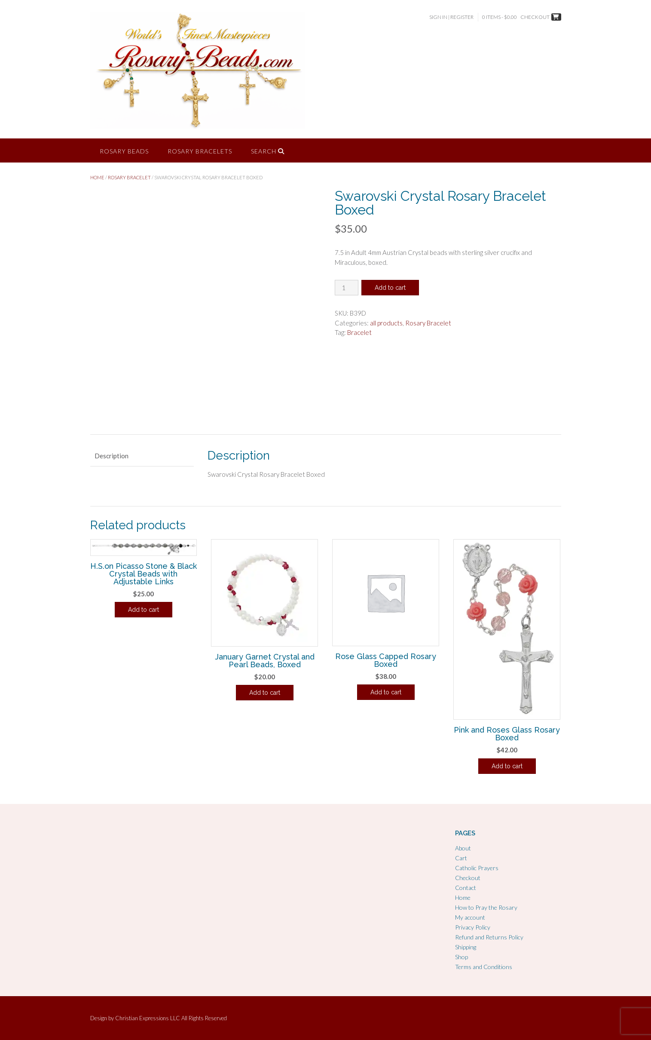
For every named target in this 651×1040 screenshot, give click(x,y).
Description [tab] (111, 456)
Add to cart (390, 287)
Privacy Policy (472, 927)
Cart (461, 858)
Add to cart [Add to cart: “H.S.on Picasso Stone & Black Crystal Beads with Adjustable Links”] (143, 609)
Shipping (465, 947)
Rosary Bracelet (129, 177)
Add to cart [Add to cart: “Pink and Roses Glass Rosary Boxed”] (507, 766)
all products (386, 323)
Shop (461, 956)
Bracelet (359, 332)
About (463, 848)
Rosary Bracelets (200, 151)
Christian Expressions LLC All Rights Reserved (171, 1018)
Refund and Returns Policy (489, 937)
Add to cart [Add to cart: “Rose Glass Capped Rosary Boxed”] (385, 692)
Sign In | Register (451, 17)
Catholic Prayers (476, 867)
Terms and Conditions (483, 966)
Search (267, 151)
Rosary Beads (124, 151)
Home (97, 177)
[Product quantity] (346, 287)
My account (470, 917)
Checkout (467, 877)
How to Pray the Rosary (486, 907)
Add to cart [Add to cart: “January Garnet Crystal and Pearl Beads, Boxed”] (264, 692)
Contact (465, 887)
